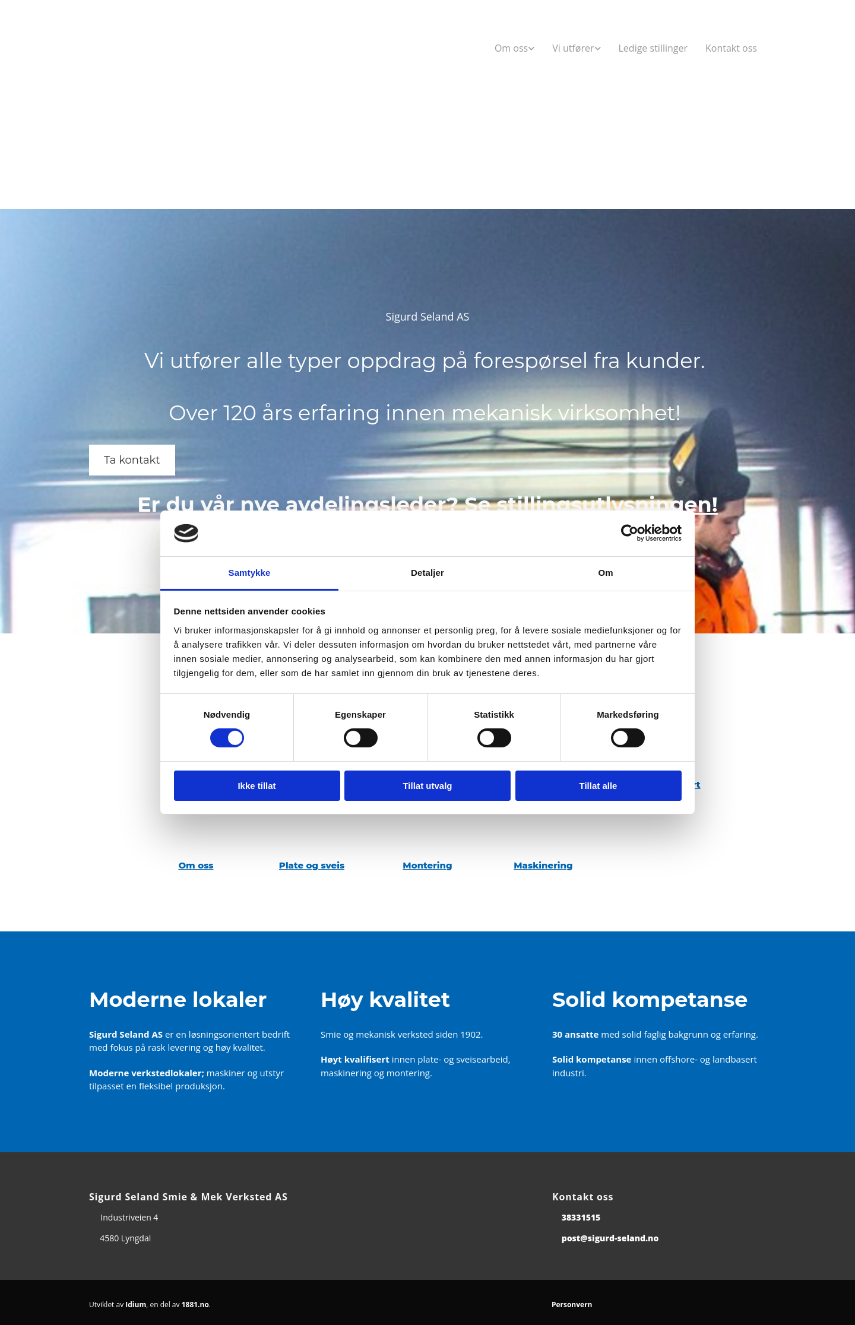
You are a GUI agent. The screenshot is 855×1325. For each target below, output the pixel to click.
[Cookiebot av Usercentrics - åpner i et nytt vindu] (630, 533)
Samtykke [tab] (250, 573)
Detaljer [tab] (427, 573)
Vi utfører (573, 48)
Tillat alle (599, 786)
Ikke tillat (257, 786)
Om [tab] (605, 573)
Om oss (511, 48)
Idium (135, 1304)
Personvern (572, 1304)
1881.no (195, 1304)
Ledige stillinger (653, 48)
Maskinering (543, 865)
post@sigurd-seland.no (610, 1238)
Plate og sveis (311, 865)
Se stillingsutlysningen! (591, 504)
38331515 (581, 1217)
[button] (132, 460)
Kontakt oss (731, 48)
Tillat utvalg (427, 786)
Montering (427, 865)
